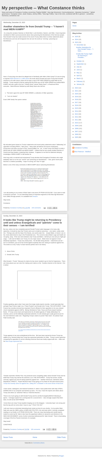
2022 (77, 88)
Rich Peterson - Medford (83, 151)
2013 (77, 114)
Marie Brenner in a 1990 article (19, 78)
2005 (77, 137)
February (79, 81)
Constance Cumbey (81, 148)
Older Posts (61, 437)
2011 (77, 120)
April (78, 75)
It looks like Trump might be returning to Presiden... (84, 55)
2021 (77, 91)
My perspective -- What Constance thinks (43, 8)
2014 (77, 111)
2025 (77, 36)
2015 (77, 108)
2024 (77, 39)
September (80, 64)
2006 (77, 134)
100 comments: (36, 429)
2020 (77, 94)
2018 (77, 99)
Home (35, 437)
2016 (77, 105)
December (80, 45)
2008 (77, 128)
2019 (77, 96)
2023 (77, 42)
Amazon (35, 196)
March (78, 78)
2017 (77, 102)
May (78, 73)
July (78, 67)
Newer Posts (8, 437)
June (78, 70)
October (79, 61)
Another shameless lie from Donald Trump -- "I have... (84, 49)
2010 (77, 123)
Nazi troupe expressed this (14, 341)
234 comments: (37, 208)
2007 (77, 131)
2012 (77, 117)
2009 (77, 125)
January (79, 84)
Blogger (61, 456)
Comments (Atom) (38, 443)
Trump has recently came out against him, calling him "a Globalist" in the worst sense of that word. (33, 383)
